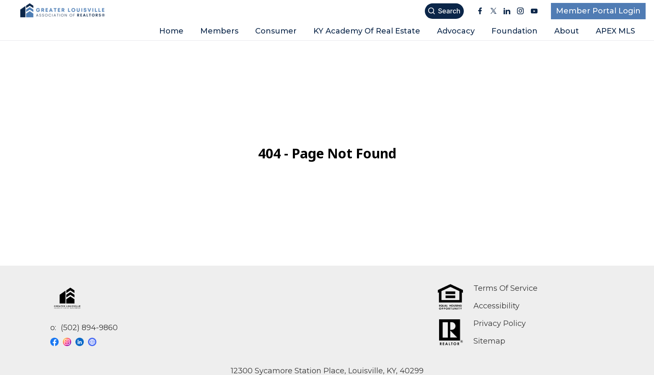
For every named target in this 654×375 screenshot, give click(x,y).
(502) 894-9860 (89, 327)
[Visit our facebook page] (56, 342)
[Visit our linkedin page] (81, 342)
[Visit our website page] (94, 342)
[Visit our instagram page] (69, 342)
